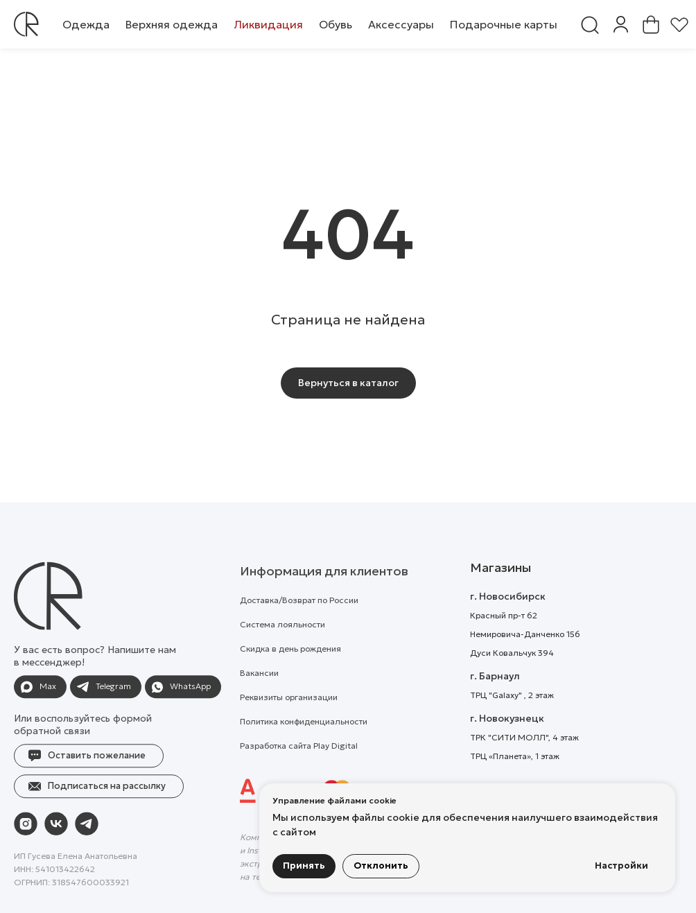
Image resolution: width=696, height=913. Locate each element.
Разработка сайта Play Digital (299, 771)
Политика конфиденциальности (303, 747)
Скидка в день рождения (290, 674)
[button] (86, 24)
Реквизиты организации (289, 723)
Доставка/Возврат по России (299, 625)
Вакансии (259, 698)
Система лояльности (282, 650)
